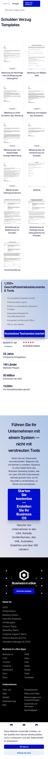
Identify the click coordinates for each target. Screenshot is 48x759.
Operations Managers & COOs (16, 641)
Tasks (27, 673)
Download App (9, 701)
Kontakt (6, 697)
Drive (5, 677)
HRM (26, 654)
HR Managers (9, 622)
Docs (5, 673)
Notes (27, 666)
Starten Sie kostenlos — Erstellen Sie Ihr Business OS (24, 504)
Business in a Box (14, 745)
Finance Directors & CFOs (14, 638)
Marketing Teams (10, 630)
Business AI (8, 654)
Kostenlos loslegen (24, 591)
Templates (29, 677)
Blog (5, 693)
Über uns (7, 689)
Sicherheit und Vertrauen (30, 705)
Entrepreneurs (9, 611)
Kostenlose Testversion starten (24, 333)
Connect (6, 662)
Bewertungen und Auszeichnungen (32, 698)
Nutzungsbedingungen (10, 750)
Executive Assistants (12, 618)
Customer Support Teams (14, 634)
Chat (5, 658)
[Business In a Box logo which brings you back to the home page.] (7, 3)
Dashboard (8, 669)
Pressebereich (31, 689)
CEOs (5, 607)
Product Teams (10, 626)
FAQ (4, 705)
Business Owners (10, 615)
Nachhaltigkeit (30, 710)
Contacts (7, 666)
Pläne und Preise (32, 693)
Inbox (26, 658)
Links (26, 662)
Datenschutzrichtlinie (29, 750)
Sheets (27, 669)
